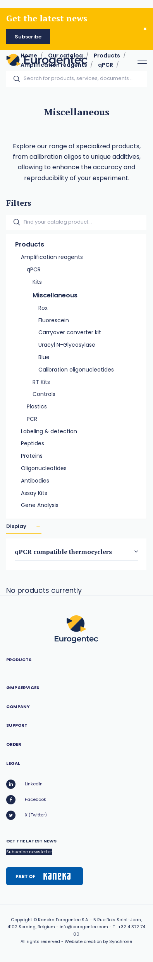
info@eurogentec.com (84, 927)
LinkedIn (24, 784)
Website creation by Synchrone (98, 941)
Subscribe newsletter (29, 852)
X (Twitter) (26, 815)
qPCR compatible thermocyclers (63, 551)
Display (17, 526)
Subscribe (28, 36)
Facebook (26, 799)
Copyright (21, 920)
